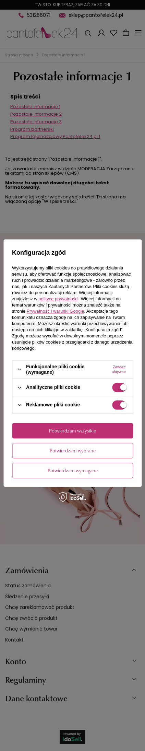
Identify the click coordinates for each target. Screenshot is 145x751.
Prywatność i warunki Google (55, 311)
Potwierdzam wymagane (73, 470)
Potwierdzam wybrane (73, 450)
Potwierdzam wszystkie (72, 430)
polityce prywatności (58, 298)
